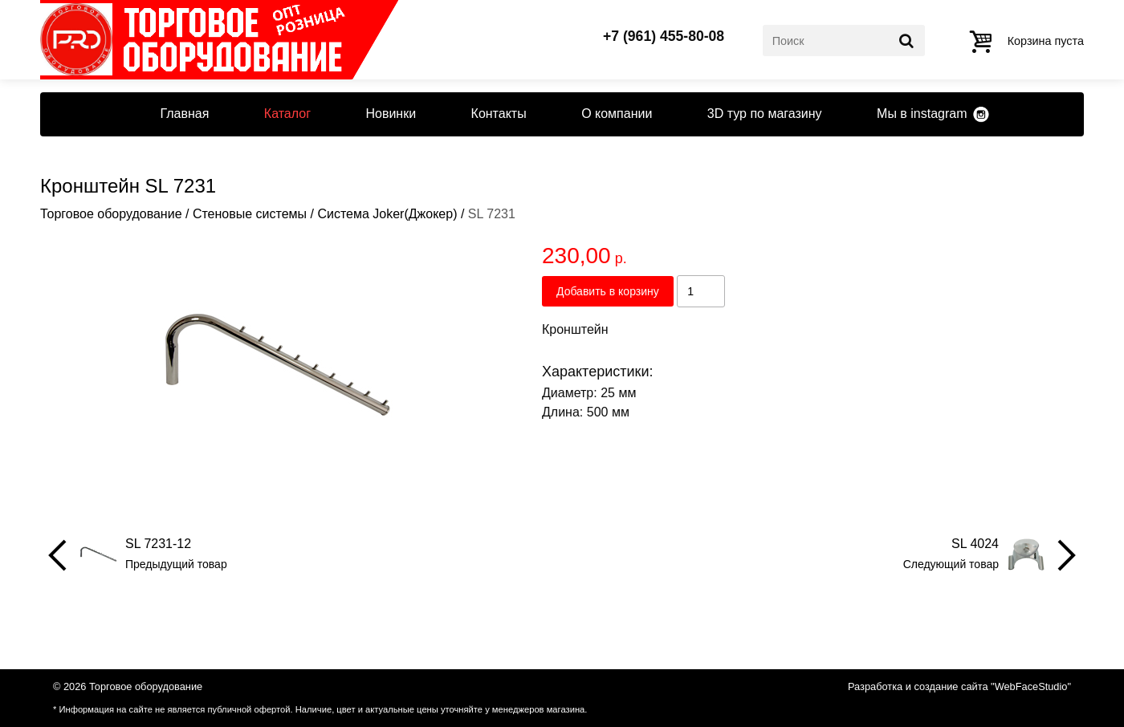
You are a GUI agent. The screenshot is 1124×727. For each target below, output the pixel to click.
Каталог (287, 113)
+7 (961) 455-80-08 (663, 37)
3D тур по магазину (764, 113)
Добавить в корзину (607, 291)
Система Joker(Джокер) (387, 214)
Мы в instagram (922, 113)
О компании (616, 113)
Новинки (390, 113)
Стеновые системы (250, 214)
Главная (184, 113)
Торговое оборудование (111, 214)
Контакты (499, 113)
